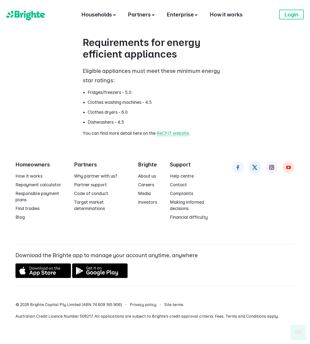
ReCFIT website (173, 133)
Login (291, 14)
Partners (85, 164)
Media (144, 193)
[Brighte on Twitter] (255, 167)
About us (147, 176)
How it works (28, 176)
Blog (20, 217)
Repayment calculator (38, 184)
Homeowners (32, 164)
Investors (147, 202)
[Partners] (141, 14)
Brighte (147, 164)
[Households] (98, 14)
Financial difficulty (189, 217)
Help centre (182, 176)
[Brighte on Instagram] (272, 167)
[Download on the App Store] (43, 276)
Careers (146, 184)
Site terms (173, 304)
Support (180, 164)
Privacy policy (143, 304)
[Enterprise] (182, 14)
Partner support (90, 184)
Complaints (181, 193)
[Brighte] (25, 14)
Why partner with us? (95, 176)
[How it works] (226, 14)
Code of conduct (91, 193)
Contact (178, 184)
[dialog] (155, 87)
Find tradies (27, 208)
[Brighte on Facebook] (238, 167)
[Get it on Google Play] (100, 276)
